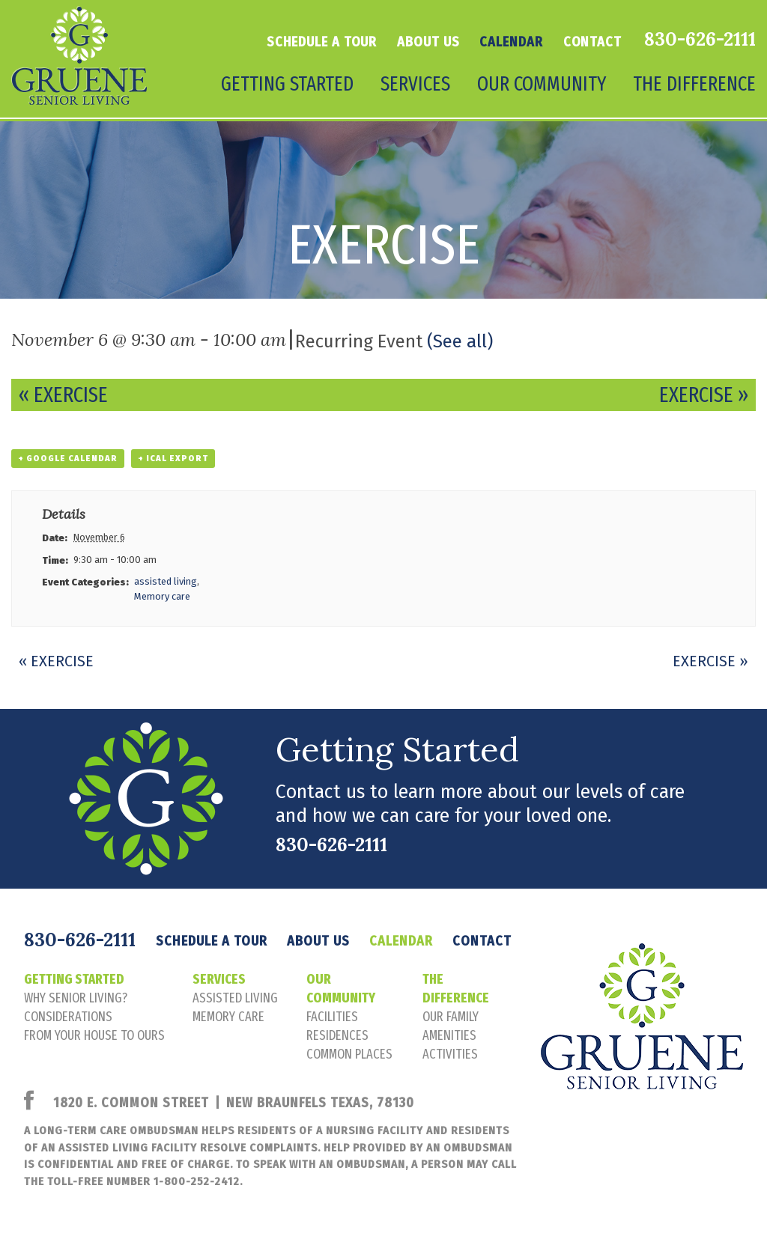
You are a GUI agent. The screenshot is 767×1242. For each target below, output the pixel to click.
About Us (428, 42)
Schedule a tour (322, 42)
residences (337, 1035)
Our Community (541, 84)
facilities (332, 1016)
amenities (449, 1035)
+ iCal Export (173, 458)
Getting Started (287, 84)
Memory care (162, 596)
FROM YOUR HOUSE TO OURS (94, 1035)
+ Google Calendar (68, 458)
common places (349, 1054)
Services (415, 84)
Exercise (63, 395)
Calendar (510, 42)
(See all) (460, 341)
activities (450, 1054)
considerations (68, 1016)
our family (450, 1016)
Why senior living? (75, 998)
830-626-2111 (700, 39)
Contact (592, 42)
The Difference (694, 84)
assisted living (165, 581)
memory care (228, 1016)
